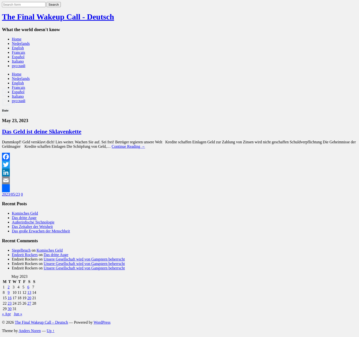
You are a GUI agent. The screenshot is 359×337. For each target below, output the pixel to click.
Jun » (18, 314)
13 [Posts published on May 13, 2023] (29, 292)
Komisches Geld (25, 213)
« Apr (6, 314)
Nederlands (21, 43)
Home (16, 39)
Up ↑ (51, 331)
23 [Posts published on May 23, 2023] (10, 303)
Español (18, 57)
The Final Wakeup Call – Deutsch (41, 322)
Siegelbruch (21, 250)
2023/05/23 (11, 194)
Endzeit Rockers (25, 255)
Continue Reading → (128, 146)
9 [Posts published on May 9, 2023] (9, 292)
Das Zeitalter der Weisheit (32, 227)
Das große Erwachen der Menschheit (41, 231)
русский (18, 66)
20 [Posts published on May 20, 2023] (29, 298)
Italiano (18, 61)
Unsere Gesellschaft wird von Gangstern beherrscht (84, 259)
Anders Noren (30, 331)
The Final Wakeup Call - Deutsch (58, 16)
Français (18, 52)
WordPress (102, 322)
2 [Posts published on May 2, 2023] (9, 287)
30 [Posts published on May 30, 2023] (10, 309)
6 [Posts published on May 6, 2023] (28, 287)
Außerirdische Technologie (33, 222)
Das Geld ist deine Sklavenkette (41, 131)
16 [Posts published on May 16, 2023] (10, 298)
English (18, 48)
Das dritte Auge (24, 218)
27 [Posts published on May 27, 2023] (29, 303)
